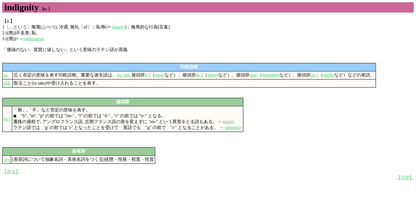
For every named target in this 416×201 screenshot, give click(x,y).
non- (254, 75)
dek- (7, 83)
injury (213, 75)
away (159, 75)
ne (6, 75)
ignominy (233, 127)
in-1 (199, 75)
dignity (118, 27)
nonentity (270, 75)
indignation (33, 38)
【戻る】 (11, 171)
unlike (328, 75)
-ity (7, 159)
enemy (229, 121)
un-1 (315, 75)
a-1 (148, 75)
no (119, 75)
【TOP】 (405, 177)
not (126, 75)
